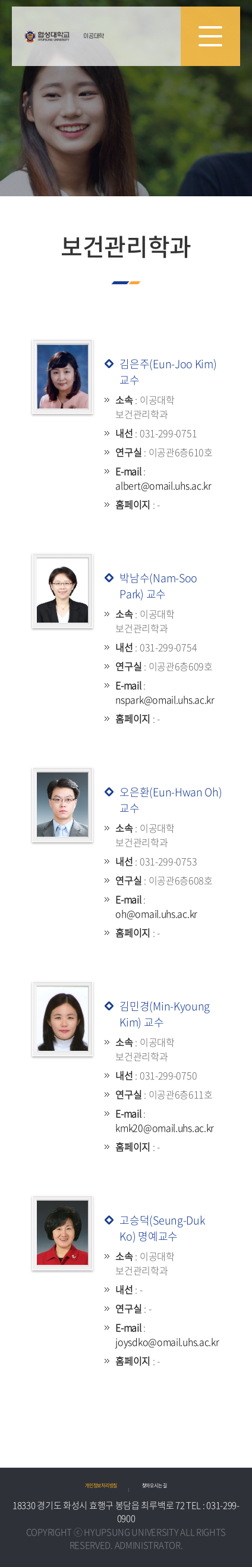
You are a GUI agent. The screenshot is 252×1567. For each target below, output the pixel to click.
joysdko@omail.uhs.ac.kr (167, 1341)
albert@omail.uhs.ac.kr (163, 485)
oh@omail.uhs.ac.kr (156, 913)
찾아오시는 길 (154, 1485)
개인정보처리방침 (101, 1485)
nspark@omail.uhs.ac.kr (164, 699)
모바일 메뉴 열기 (210, 36)
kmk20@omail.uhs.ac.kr (164, 1127)
